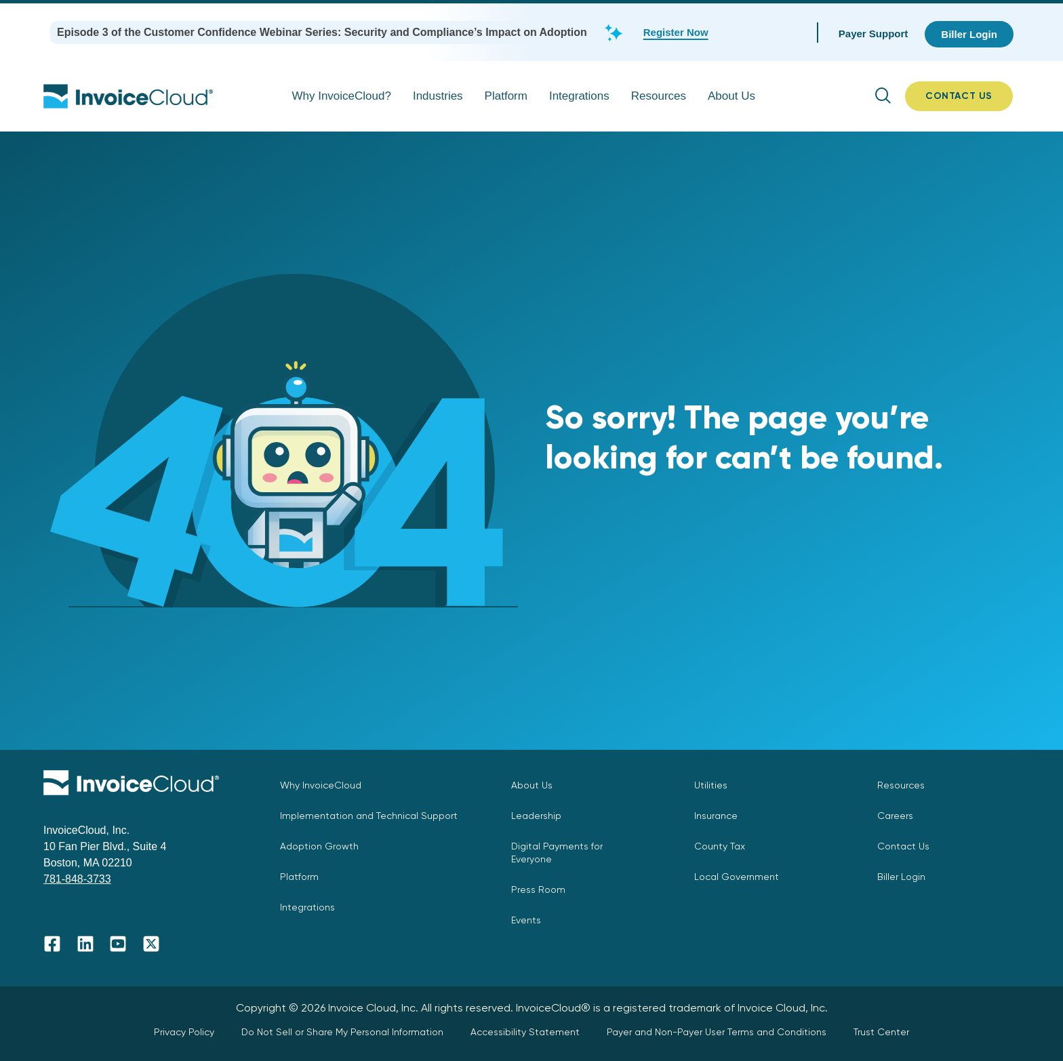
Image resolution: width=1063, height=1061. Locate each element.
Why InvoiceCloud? (341, 95)
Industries (438, 95)
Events (526, 920)
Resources (658, 95)
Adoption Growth (319, 846)
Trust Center (881, 1031)
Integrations (579, 95)
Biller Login (901, 876)
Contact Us (903, 846)
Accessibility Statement (525, 1031)
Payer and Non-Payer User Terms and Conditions (716, 1031)
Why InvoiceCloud (320, 785)
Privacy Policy (184, 1031)
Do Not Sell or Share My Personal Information (342, 1031)
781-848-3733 (77, 879)
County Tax (719, 846)
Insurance (716, 815)
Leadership (536, 815)
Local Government (736, 876)
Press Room (538, 889)
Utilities (710, 785)
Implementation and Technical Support (369, 815)
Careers (895, 815)
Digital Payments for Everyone (557, 852)
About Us (731, 95)
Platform (506, 95)
